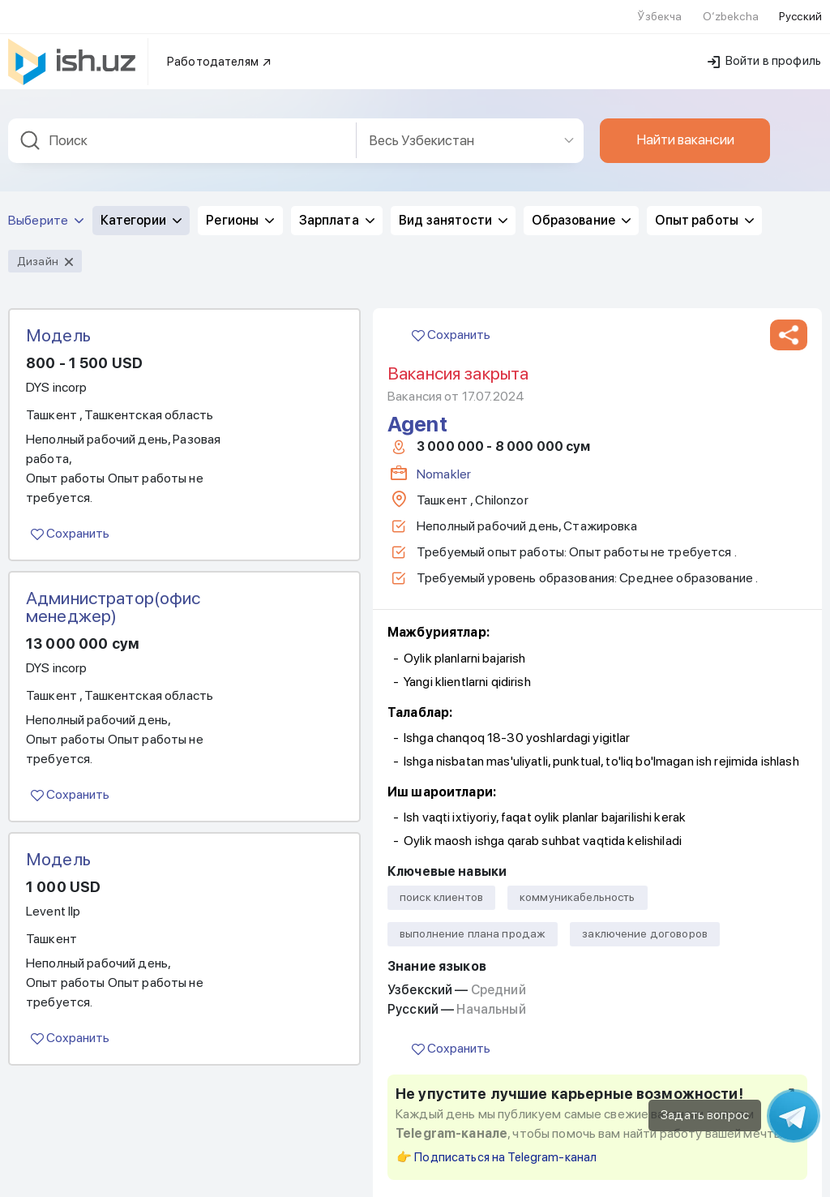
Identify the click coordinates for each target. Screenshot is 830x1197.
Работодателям (219, 41)
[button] (788, 314)
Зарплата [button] (336, 200)
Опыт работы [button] (704, 200)
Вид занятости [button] (453, 200)
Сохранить (70, 513)
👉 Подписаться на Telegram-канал (496, 1137)
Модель (58, 315)
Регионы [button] (240, 200)
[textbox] (182, 120)
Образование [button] (581, 200)
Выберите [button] (45, 200)
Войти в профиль (764, 40)
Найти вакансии (685, 119)
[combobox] (182, 120)
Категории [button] (141, 200)
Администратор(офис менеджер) (113, 586)
